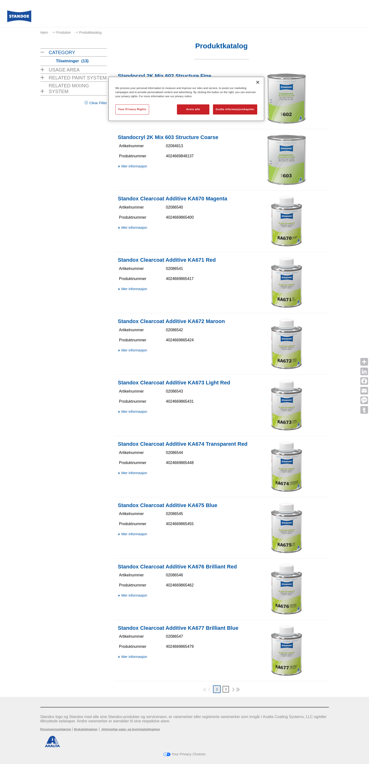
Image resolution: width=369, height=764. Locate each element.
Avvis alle (193, 109)
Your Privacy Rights (132, 109)
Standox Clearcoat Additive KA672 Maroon (171, 321)
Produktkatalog (90, 32)
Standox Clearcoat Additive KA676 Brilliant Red (177, 567)
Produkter (63, 32)
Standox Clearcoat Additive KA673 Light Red (174, 383)
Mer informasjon (134, 166)
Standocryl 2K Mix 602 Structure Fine (164, 76)
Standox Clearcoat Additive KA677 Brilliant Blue (178, 628)
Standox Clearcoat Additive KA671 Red (167, 260)
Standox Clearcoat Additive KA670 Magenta (172, 199)
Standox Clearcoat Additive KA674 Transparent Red (183, 444)
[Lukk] (257, 82)
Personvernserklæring (55, 729)
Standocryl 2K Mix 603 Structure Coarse (168, 137)
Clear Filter (98, 103)
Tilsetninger (72, 61)
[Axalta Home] (19, 17)
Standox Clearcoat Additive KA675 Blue (167, 505)
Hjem (44, 32)
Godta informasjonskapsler (235, 109)
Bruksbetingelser (86, 729)
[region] (186, 98)
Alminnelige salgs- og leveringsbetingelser (130, 729)
